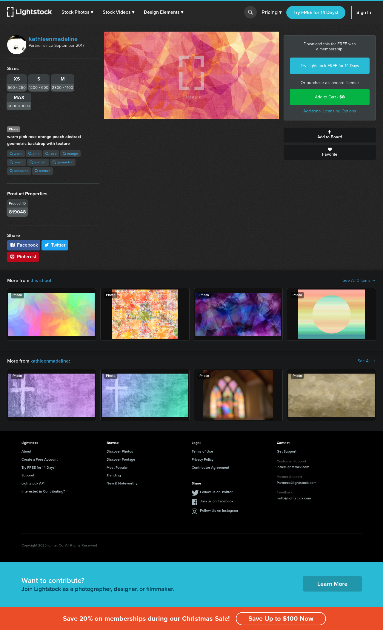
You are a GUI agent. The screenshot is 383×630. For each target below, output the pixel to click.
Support (27, 475)
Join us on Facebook (216, 501)
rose (51, 153)
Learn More (332, 583)
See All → (367, 361)
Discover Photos (120, 451)
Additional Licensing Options (329, 111)
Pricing (272, 12)
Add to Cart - (330, 97)
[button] (77, 12)
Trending (114, 475)
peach (17, 162)
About (26, 451)
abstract (38, 162)
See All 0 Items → (359, 281)
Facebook (24, 245)
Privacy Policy (202, 459)
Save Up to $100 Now (280, 618)
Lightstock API (32, 483)
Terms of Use (202, 451)
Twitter (55, 245)
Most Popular (117, 467)
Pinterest (23, 256)
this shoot (40, 280)
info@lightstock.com (293, 467)
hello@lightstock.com (294, 498)
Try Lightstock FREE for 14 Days (330, 66)
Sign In (363, 12)
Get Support (286, 451)
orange (70, 153)
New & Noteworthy (122, 483)
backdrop (19, 171)
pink (33, 153)
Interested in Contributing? (43, 491)
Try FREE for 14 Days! (315, 12)
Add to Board (330, 135)
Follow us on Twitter (216, 492)
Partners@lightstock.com (296, 482)
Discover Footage (121, 459)
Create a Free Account (39, 459)
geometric (63, 162)
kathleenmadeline (53, 38)
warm (16, 153)
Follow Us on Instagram (219, 510)
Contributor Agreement (210, 467)
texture (42, 171)
